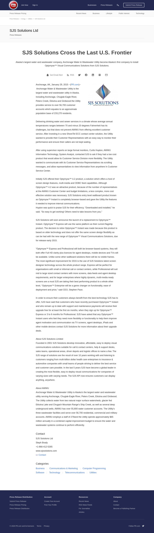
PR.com (75, 84)
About (115, 501)
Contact (41, 455)
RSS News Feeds (85, 505)
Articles (81, 512)
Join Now (24, 5)
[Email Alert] (48, 75)
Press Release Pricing (18, 505)
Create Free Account (52, 501)
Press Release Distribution (19, 508)
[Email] (106, 74)
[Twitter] (79, 74)
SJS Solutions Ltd (40, 19)
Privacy (46, 526)
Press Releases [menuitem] (106, 5)
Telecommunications (75, 472)
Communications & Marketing (63, 468)
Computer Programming (94, 468)
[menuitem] (118, 5)
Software (40, 472)
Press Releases (14, 19)
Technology (54, 472)
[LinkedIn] (92, 74)
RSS (72, 75)
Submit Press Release (133, 5)
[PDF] (99, 74)
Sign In (35, 5)
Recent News (84, 501)
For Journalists (84, 508)
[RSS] (68, 75)
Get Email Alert (56, 75)
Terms (39, 526)
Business (40, 468)
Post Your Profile (50, 505)
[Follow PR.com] (142, 526)
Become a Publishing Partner (124, 508)
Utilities (30, 19)
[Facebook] (86, 74)
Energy (23, 19)
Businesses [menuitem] (92, 5)
